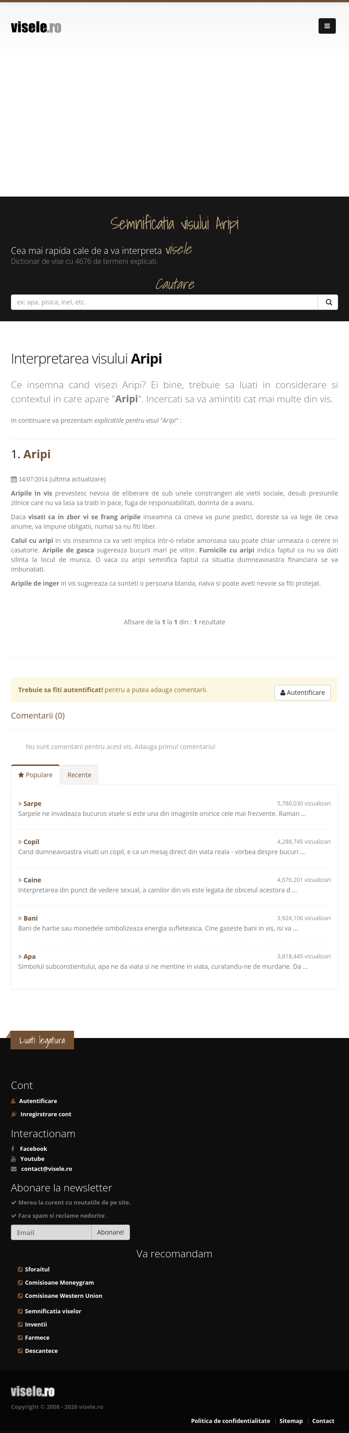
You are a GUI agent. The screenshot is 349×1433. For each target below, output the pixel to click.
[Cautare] (328, 302)
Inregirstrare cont (45, 1114)
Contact (323, 1421)
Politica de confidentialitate (230, 1421)
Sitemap (291, 1421)
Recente (80, 774)
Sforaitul (37, 1269)
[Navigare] (327, 26)
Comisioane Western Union (63, 1296)
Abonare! (111, 1232)
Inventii (36, 1324)
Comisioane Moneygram (59, 1282)
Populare (35, 774)
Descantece (41, 1351)
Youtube (32, 1159)
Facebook (33, 1149)
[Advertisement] (174, 128)
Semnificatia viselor (53, 1311)
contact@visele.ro (46, 1169)
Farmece (37, 1338)
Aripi (37, 453)
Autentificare (302, 692)
